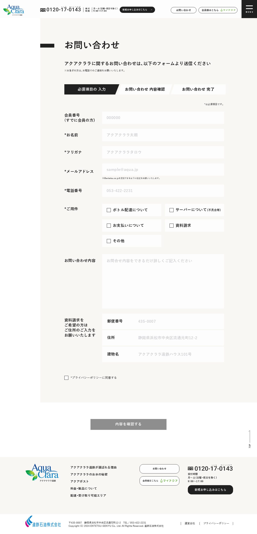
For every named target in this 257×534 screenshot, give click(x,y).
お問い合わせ (183, 10)
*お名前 (71, 135)
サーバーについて (198, 210)
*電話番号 (73, 191)
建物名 (113, 354)
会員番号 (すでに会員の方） (79, 117)
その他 (118, 241)
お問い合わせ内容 (80, 261)
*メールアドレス (79, 171)
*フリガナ (73, 152)
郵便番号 (115, 321)
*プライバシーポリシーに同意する (94, 377)
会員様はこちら (218, 10)
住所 (111, 338)
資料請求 (183, 225)
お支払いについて (128, 225)
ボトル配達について (130, 210)
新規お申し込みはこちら (210, 489)
